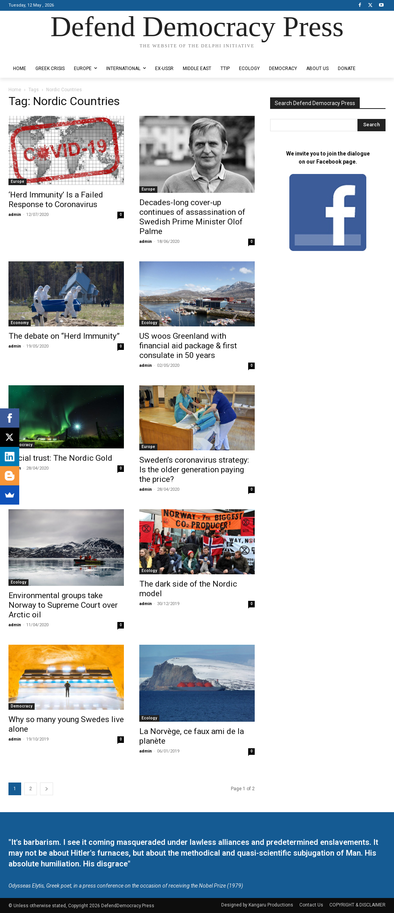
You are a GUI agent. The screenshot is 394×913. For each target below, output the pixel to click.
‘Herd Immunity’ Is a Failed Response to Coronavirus (55, 199)
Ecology (149, 323)
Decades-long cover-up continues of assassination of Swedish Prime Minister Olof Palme (192, 217)
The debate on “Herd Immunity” (64, 336)
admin (14, 214)
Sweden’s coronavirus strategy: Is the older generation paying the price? (194, 469)
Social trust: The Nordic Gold (60, 458)
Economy (19, 323)
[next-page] (46, 789)
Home (14, 89)
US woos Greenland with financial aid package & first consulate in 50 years (188, 345)
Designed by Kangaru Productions (38, 53)
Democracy (21, 445)
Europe (17, 181)
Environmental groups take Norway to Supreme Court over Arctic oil (63, 605)
